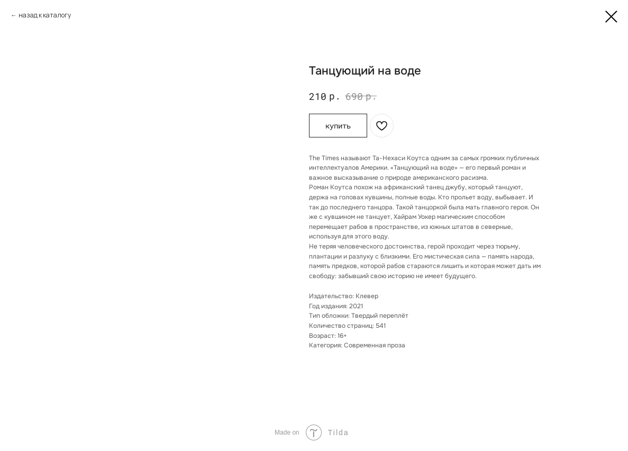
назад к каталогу (45, 15)
